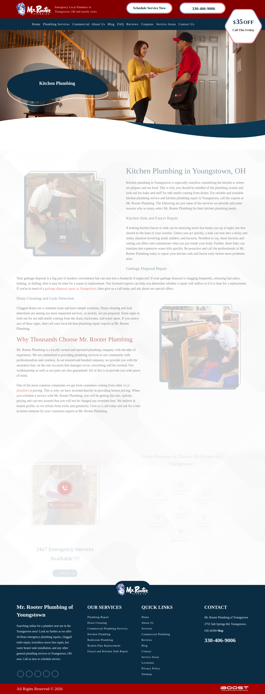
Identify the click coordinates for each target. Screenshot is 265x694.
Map (220, 630)
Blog (111, 24)
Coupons (147, 24)
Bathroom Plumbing (100, 639)
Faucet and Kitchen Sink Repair (107, 651)
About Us (98, 24)
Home (36, 24)
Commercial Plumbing (156, 634)
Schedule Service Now (149, 8)
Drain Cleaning (97, 622)
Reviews (132, 24)
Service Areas (166, 24)
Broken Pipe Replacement (104, 645)
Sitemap (147, 674)
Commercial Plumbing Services (107, 628)
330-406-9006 (220, 640)
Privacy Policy (151, 668)
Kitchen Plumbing (99, 634)
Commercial (81, 24)
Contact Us (186, 24)
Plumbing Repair (98, 617)
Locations (148, 662)
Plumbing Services (56, 24)
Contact (146, 651)
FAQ (120, 24)
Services (147, 628)
